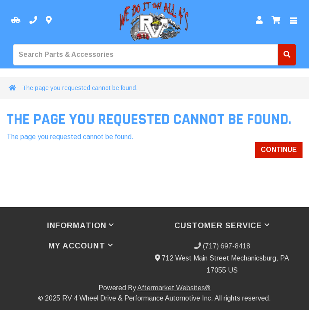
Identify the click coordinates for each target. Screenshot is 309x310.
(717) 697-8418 (222, 246)
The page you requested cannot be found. (80, 87)
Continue (279, 149)
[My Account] (259, 20)
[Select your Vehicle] (15, 20)
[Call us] (33, 20)
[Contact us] (48, 20)
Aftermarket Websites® (174, 287)
